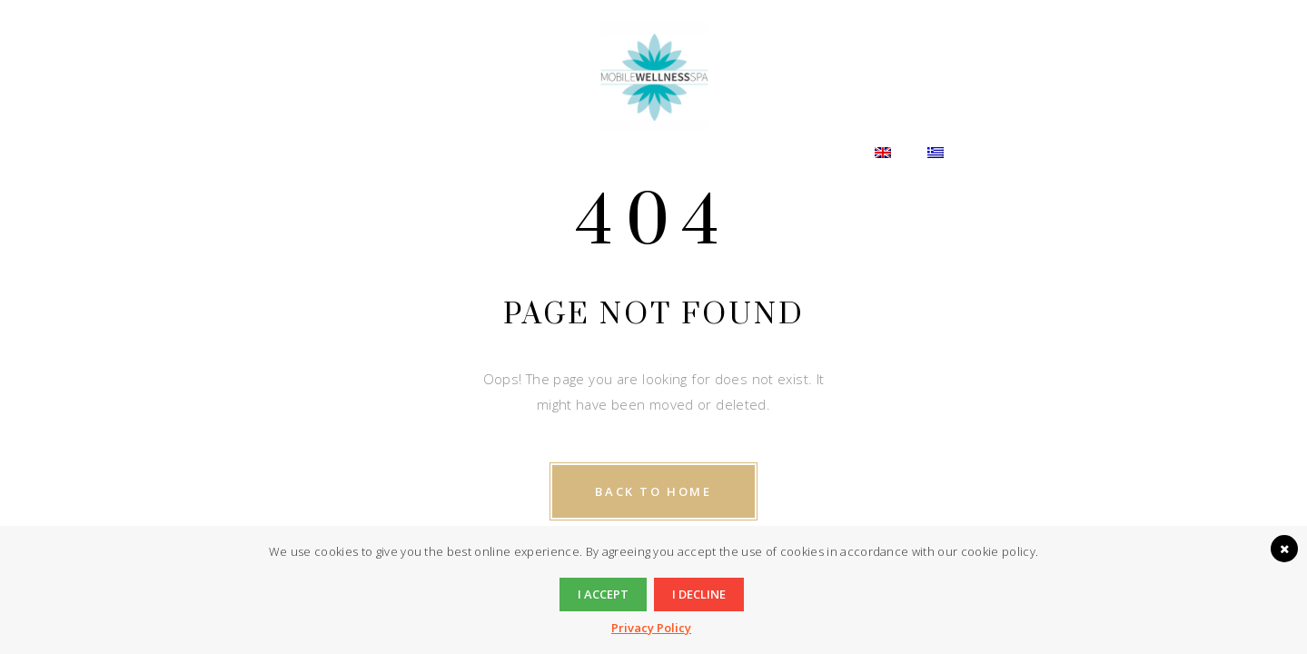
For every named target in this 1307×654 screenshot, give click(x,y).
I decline (699, 594)
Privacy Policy (651, 627)
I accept (603, 594)
